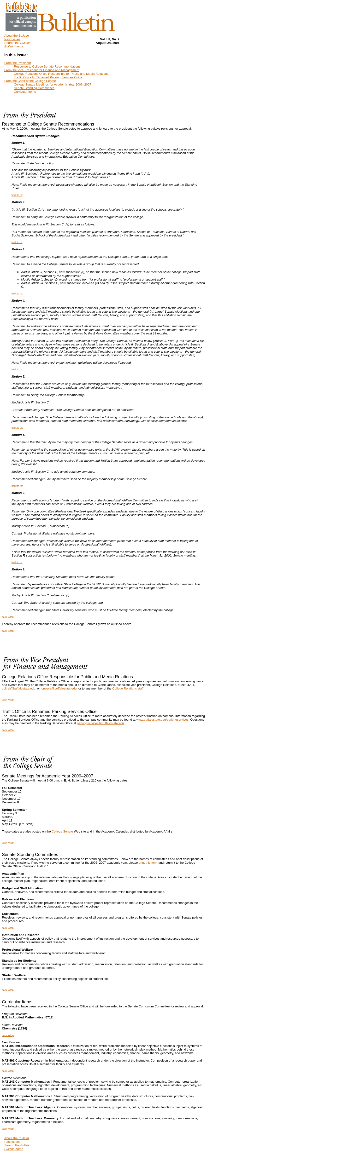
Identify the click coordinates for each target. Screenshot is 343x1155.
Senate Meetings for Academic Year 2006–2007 (47, 776)
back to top (17, 195)
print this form (148, 862)
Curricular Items (17, 1002)
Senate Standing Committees (30, 854)
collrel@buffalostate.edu (18, 688)
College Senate (62, 831)
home (13, 46)
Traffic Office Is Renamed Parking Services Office (49, 711)
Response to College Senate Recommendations (48, 124)
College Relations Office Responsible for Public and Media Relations (67, 676)
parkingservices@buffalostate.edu (100, 723)
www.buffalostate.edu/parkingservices (162, 719)
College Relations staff (127, 688)
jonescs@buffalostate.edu (59, 688)
